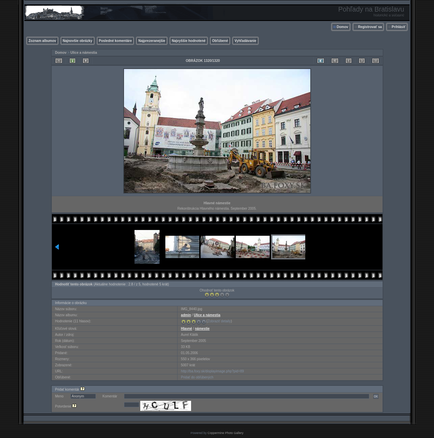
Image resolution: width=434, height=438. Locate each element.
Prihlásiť (399, 27)
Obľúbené (220, 41)
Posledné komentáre (115, 41)
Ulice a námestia (83, 52)
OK (376, 396)
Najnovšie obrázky (77, 41)
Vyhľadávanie (245, 41)
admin (186, 315)
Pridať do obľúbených (197, 377)
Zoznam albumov (42, 41)
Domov (342, 27)
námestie (202, 328)
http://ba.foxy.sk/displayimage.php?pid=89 (212, 371)
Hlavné (186, 328)
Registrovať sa (370, 27)
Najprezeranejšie (151, 41)
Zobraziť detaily (219, 321)
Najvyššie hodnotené (189, 41)
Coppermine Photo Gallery (225, 433)
